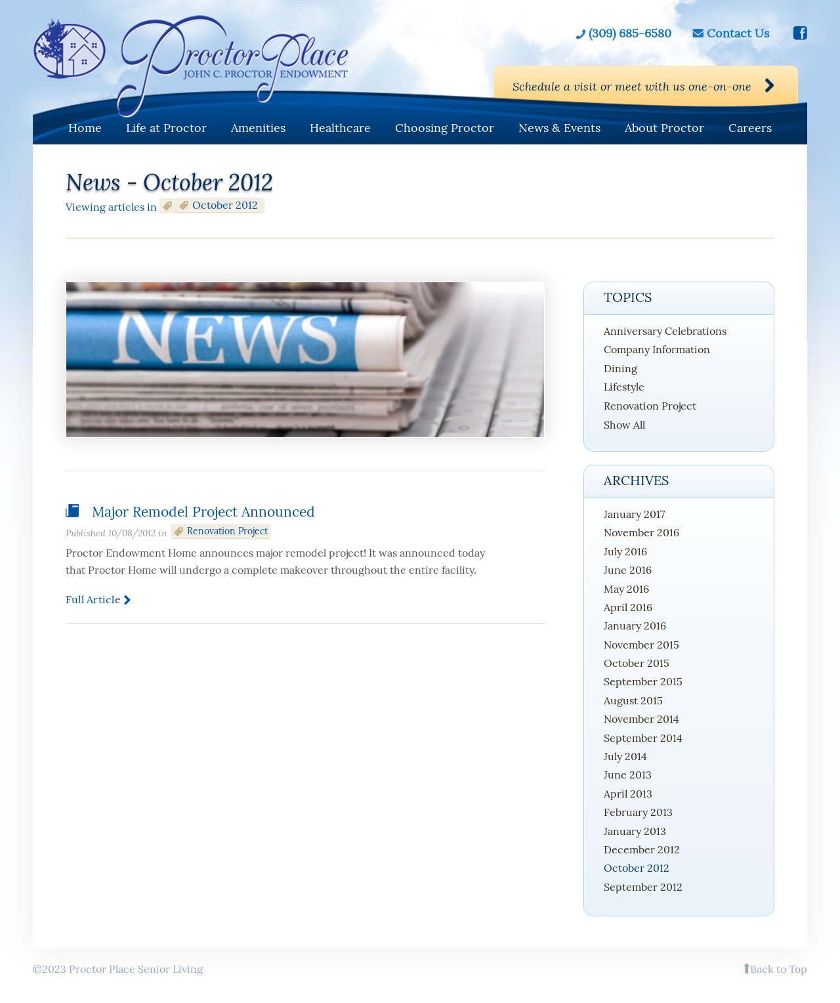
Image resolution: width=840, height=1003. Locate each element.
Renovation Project (227, 531)
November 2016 (641, 532)
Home (85, 127)
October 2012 (636, 867)
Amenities (258, 127)
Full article (93, 599)
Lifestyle (624, 386)
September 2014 (643, 737)
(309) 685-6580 (630, 33)
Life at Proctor (166, 127)
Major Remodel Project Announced (203, 512)
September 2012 (643, 886)
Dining (620, 368)
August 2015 (633, 700)
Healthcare (340, 127)
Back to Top (778, 968)
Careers (750, 127)
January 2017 (634, 514)
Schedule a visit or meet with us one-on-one (632, 86)
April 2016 (628, 607)
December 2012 (642, 849)
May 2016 (626, 588)
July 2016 (625, 551)
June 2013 (628, 774)
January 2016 (635, 625)
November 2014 (641, 718)
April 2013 (628, 793)
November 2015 (641, 644)
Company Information (657, 349)
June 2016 (628, 569)
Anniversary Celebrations (665, 330)
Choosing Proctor (444, 127)
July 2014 (625, 756)
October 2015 (636, 663)
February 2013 (638, 812)
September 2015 (643, 681)
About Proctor (664, 127)
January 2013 (635, 831)
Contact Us (738, 33)
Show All (624, 424)
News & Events (559, 127)
